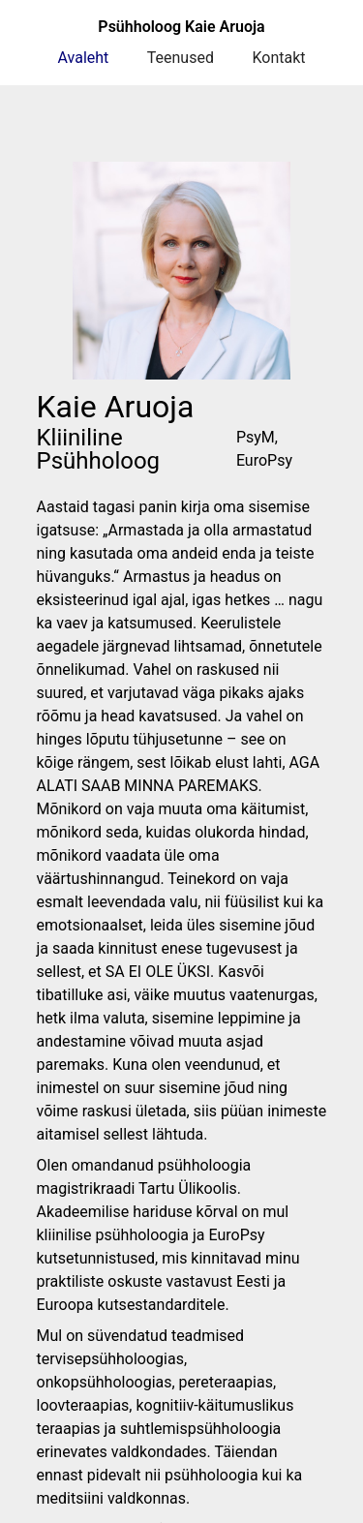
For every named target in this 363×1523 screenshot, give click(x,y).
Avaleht (83, 57)
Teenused (180, 57)
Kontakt (278, 57)
